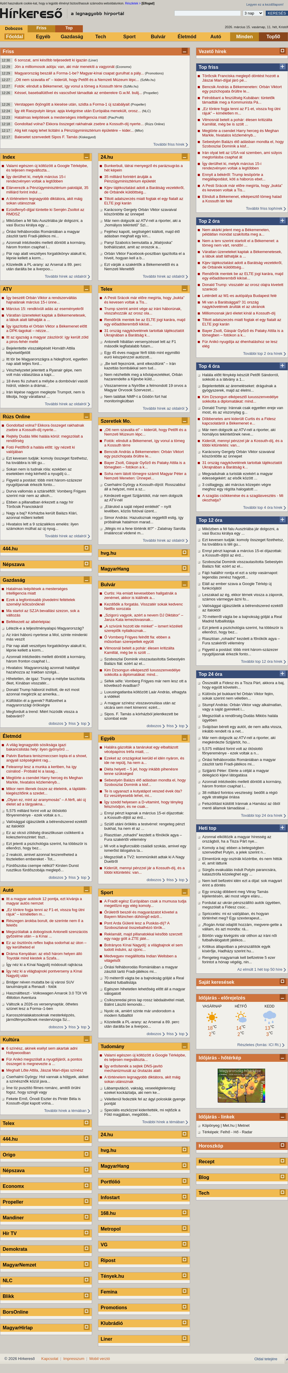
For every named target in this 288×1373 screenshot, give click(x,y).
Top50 (273, 36)
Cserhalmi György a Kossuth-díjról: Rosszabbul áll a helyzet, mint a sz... (144, 486)
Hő (236, 1132)
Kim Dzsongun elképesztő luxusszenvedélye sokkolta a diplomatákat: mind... (240, 399)
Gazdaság (72, 36)
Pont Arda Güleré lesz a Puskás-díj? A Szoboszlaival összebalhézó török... (137, 925)
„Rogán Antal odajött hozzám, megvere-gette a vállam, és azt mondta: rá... (242, 926)
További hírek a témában (65, 1110)
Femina (109, 1291)
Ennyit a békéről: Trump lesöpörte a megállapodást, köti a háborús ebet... (233, 176)
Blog (204, 1177)
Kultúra (11, 1039)
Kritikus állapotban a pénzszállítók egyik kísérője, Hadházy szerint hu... (236, 948)
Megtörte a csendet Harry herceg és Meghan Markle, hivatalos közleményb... (240, 132)
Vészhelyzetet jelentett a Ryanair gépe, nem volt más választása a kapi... (44, 372)
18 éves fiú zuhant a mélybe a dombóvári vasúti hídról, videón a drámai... (47, 383)
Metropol (111, 1228)
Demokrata (15, 1249)
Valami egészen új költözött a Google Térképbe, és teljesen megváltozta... (47, 167)
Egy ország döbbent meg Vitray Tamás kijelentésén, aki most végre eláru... (235, 893)
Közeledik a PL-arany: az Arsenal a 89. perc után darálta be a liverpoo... (43, 266)
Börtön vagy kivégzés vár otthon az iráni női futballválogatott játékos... (239, 937)
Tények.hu (112, 1276)
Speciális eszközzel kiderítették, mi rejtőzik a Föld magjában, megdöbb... (142, 1112)
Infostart (110, 1197)
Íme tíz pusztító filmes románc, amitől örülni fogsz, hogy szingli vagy (43, 1090)
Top (69, 28)
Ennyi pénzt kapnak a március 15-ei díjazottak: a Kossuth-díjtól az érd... (242, 553)
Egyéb (43, 36)
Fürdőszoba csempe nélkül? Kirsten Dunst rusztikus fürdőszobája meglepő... (42, 867)
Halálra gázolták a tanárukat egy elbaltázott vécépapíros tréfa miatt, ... (141, 749)
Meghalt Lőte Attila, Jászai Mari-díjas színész (44, 1070)
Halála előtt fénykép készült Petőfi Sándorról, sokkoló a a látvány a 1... (240, 377)
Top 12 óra (210, 520)
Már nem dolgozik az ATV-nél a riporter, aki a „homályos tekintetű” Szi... (142, 222)
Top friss (208, 67)
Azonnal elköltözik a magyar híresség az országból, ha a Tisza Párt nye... (236, 839)
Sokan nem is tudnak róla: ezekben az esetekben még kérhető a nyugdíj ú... (39, 471)
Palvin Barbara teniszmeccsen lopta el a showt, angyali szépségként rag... (46, 758)
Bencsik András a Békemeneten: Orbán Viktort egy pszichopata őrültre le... (242, 89)
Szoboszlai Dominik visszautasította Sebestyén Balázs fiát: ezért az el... (242, 564)
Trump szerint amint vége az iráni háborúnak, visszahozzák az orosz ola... (142, 310)
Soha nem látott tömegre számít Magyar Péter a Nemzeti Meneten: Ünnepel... (145, 475)
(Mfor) (139, 130)
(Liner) (93, 60)
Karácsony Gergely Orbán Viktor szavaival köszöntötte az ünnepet (238, 453)
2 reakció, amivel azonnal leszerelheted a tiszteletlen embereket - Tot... (41, 856)
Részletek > (133, 3)
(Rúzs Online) (155, 124)
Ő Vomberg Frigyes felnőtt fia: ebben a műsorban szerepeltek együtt (137, 639)
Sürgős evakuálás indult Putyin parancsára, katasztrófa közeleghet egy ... (239, 871)
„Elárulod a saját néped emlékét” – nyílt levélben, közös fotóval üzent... (137, 508)
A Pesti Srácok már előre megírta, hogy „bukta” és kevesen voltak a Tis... (242, 187)
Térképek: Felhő (216, 1132)
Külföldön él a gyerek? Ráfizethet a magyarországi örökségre (36, 702)
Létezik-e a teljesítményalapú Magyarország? (45, 628)
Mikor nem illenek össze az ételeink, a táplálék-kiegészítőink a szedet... (46, 790)
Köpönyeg (211, 1125)
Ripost (108, 1260)
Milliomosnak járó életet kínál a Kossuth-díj (238, 313)
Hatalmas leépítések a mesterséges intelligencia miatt (61, 117)
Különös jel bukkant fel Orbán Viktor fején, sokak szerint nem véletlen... (238, 696)
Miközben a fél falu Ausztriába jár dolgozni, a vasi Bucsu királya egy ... (240, 531)
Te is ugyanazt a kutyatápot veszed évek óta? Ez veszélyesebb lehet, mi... (143, 793)
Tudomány (112, 1046)
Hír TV (10, 1233)
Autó (215, 36)
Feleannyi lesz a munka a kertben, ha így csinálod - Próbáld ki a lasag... (41, 769)
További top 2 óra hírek (262, 353)
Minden (244, 36)
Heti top (207, 828)
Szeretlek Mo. (116, 421)
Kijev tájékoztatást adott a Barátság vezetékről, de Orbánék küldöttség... (242, 264)
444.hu (10, 548)
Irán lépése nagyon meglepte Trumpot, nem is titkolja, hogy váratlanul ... (45, 394)
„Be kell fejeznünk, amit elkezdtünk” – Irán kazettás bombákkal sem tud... (140, 365)
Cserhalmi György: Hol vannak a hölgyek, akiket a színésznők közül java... (47, 1079)
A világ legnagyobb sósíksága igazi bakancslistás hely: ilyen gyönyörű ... (37, 747)
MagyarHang (115, 568)
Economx (13, 1186)
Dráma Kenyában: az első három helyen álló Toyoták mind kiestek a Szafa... (44, 955)
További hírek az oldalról (65, 276)
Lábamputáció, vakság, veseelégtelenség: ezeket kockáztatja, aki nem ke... (140, 1090)
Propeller (13, 1201)
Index (9, 157)
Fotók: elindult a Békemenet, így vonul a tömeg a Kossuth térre (69, 86)
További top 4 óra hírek (262, 507)
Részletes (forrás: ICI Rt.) (259, 1045)
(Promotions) (154, 73)
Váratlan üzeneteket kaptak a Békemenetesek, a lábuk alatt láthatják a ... (242, 254)
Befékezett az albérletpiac (28, 621)
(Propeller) (150, 93)
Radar (247, 1132)
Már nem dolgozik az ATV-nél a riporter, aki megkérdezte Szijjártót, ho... (239, 739)
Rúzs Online (16, 416)
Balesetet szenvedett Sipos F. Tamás (47, 137)
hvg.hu (108, 553)
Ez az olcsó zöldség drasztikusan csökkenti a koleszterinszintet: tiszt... (44, 834)
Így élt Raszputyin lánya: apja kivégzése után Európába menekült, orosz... (78, 111)
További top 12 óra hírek (261, 661)
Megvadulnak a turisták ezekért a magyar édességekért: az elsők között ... (237, 475)
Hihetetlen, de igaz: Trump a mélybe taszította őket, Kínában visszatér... (45, 680)
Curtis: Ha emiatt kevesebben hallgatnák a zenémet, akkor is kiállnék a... (140, 595)
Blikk (8, 1296)
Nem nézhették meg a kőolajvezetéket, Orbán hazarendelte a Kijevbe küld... (143, 376)
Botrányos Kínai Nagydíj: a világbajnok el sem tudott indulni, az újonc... (143, 947)
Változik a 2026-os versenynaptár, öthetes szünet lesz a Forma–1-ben (42, 1006)
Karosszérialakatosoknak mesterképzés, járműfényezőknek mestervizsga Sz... (40, 1017)
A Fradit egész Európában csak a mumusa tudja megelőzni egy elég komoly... (145, 903)
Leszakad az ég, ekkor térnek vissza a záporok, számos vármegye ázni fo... (243, 596)
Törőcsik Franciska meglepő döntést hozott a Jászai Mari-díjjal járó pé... (240, 78)
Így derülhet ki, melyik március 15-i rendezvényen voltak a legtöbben (231, 165)
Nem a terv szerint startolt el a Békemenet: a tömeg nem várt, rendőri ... (240, 243)
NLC (7, 1280)
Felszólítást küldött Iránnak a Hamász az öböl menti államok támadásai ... (241, 805)
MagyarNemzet (19, 1264)
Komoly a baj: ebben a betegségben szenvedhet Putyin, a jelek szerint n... (234, 850)
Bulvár (158, 36)
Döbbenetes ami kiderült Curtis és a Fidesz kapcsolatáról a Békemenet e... (239, 421)
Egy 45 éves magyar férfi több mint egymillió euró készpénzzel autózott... (142, 354)
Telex (9, 1123)
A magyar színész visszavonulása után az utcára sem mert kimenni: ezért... (140, 705)
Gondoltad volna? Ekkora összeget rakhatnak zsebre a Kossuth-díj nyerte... (80, 124)
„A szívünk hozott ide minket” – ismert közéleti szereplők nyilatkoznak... (143, 628)
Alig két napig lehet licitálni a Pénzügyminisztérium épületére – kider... (75, 130)
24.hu (107, 157)
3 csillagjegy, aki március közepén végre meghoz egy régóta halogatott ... (236, 486)
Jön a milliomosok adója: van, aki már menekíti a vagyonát (65, 66)
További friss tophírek (264, 208)
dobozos (56, 723)
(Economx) (123, 67)
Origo (9, 1154)
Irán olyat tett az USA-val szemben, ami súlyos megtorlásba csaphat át (242, 154)
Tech (100, 36)
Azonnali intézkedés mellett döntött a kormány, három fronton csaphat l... (242, 783)
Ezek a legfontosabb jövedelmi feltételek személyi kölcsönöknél (40, 601)
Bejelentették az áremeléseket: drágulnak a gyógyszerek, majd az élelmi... (239, 388)
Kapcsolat (49, 1358)
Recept (206, 1161)
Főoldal (14, 36)
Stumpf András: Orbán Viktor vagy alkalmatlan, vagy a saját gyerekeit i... (242, 707)
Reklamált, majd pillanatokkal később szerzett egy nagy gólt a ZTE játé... (143, 936)
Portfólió (110, 1181)
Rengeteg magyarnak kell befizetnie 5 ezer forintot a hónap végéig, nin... (238, 959)
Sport (129, 36)
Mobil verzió (99, 1358)
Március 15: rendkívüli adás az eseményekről (45, 308)
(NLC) (146, 111)
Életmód (187, 36)
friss (72, 723)
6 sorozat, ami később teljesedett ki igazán (51, 60)
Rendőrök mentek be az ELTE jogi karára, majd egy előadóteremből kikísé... (242, 275)
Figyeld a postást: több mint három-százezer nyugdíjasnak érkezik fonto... (240, 651)
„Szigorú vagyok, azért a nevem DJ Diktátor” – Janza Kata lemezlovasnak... (143, 617)
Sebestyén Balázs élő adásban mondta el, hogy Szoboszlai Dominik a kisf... (243, 143)
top (83, 723)
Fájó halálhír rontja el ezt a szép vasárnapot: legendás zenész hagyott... (240, 575)
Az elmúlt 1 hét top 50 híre (259, 969)
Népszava (14, 564)
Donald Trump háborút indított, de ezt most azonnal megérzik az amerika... (42, 691)
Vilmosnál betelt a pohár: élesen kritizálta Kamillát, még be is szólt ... (237, 121)
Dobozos (14, 28)
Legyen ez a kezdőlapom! (265, 4)
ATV (7, 289)
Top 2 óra (209, 221)
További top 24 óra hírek (261, 815)
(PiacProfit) (116, 117)
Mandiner (13, 1217)
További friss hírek (168, 144)
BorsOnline (15, 1312)
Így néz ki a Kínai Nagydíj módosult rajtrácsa (44, 964)
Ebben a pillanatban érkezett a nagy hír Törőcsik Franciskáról (39, 504)
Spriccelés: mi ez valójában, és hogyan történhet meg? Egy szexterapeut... (235, 915)
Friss (41, 28)
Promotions (114, 1307)
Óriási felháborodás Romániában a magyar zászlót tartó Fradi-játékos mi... (239, 761)
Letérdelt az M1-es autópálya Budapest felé (239, 295)
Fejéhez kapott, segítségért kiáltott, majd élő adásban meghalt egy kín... (142, 233)
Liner (106, 1339)
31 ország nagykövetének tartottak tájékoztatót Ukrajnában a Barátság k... (242, 464)
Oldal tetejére (265, 1359)
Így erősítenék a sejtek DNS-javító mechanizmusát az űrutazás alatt (133, 1068)
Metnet (244, 1125)
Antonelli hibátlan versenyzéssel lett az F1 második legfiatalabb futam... (140, 343)
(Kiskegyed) (87, 137)
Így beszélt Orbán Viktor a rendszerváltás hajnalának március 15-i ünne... (41, 299)
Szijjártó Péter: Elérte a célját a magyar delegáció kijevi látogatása (235, 772)
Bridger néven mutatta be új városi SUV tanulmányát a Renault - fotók (40, 984)
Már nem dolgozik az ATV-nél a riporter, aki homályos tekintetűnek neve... (239, 432)
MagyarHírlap (18, 1327)
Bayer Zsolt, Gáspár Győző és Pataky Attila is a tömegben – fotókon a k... (242, 332)
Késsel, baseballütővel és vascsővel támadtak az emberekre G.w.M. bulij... (79, 92)
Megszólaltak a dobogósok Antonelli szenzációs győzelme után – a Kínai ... (47, 933)
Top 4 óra (209, 366)
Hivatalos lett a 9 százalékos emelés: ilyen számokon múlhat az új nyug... (42, 526)
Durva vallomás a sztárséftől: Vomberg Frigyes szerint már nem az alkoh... (46, 493)
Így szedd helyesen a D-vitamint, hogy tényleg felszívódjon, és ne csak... (143, 804)
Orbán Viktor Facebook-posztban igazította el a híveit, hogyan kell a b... (144, 255)
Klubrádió (112, 1323)
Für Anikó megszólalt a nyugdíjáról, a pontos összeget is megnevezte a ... (44, 1061)
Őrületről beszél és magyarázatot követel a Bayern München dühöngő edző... (140, 914)
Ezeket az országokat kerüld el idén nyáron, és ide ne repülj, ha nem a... (144, 760)
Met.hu (229, 1125)
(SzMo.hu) (147, 80)
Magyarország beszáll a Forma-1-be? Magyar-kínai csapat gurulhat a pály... (80, 73)
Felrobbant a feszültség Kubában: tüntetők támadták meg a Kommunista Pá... (238, 100)
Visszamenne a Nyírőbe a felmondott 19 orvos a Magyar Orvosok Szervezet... (145, 387)
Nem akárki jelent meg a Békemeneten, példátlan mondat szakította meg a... (236, 232)
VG (104, 1244)
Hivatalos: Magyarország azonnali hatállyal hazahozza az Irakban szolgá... (42, 669)
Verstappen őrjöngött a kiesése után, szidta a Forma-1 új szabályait (73, 104)
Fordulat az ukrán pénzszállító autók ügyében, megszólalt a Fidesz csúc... (241, 904)
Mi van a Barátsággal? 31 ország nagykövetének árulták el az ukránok (233, 304)
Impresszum (73, 1358)
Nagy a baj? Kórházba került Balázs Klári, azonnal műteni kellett (41, 515)
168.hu (108, 1213)
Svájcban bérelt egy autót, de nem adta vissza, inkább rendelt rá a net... (242, 728)
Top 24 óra (210, 674)
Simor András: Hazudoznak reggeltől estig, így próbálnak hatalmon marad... (143, 519)
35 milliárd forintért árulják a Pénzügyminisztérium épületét (130, 178)
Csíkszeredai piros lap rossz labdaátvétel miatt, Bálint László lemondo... (144, 1002)
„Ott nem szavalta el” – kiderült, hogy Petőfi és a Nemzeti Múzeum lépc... (77, 79)
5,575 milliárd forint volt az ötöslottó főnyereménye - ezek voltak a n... (232, 750)
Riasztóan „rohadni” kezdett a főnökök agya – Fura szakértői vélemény (241, 640)
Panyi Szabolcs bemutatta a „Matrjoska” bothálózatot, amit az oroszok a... (138, 244)
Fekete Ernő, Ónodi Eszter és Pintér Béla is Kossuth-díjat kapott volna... (43, 1101)
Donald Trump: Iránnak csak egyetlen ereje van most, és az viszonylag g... (242, 410)
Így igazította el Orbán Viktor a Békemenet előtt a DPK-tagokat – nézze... (46, 328)
